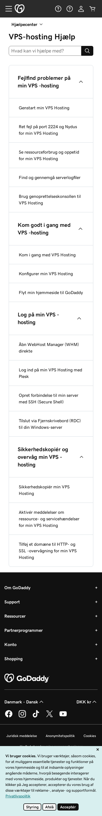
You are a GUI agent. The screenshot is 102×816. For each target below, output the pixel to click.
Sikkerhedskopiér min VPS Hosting (44, 490)
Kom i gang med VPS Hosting (47, 255)
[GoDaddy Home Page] (27, 678)
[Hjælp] (58, 9)
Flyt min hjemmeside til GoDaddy (51, 292)
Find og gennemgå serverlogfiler (50, 177)
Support (12, 602)
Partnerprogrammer (23, 630)
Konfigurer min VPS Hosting (46, 273)
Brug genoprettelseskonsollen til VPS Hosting (50, 199)
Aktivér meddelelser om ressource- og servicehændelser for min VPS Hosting (49, 518)
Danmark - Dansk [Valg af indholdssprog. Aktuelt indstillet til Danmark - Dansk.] (24, 701)
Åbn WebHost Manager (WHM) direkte (49, 347)
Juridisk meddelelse (21, 736)
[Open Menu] (6, 9)
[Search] (87, 51)
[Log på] (81, 9)
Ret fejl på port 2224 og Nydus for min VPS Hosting (48, 129)
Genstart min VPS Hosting (44, 107)
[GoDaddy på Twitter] (49, 716)
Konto (10, 644)
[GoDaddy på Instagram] (22, 716)
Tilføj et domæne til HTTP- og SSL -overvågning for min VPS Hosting (48, 550)
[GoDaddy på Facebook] (8, 716)
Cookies (90, 736)
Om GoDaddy (17, 587)
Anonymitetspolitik (60, 736)
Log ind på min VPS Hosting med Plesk (50, 373)
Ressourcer (15, 616)
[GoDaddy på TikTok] (36, 716)
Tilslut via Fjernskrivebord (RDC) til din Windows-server (50, 423)
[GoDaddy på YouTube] (63, 716)
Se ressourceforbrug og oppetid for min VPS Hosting (49, 155)
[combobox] (45, 50)
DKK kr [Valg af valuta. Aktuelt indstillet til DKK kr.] (87, 701)
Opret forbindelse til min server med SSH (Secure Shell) (48, 398)
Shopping (13, 658)
